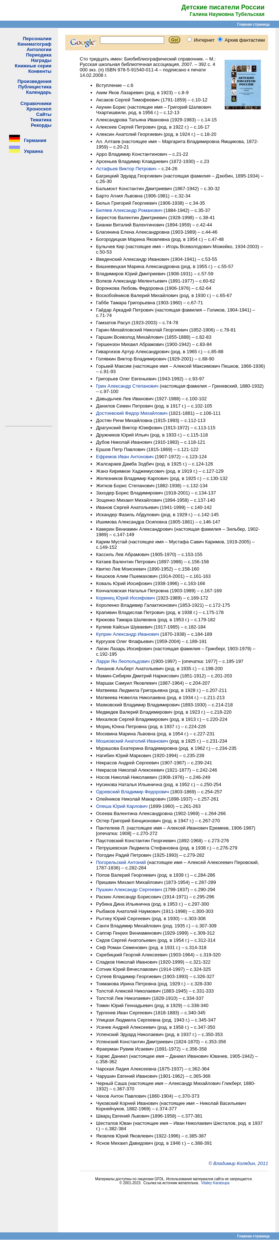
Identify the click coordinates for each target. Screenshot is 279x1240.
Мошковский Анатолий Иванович (132, 741)
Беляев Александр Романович (129, 210)
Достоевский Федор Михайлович (131, 413)
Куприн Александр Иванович (127, 634)
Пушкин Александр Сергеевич (129, 889)
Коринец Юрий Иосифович (125, 598)
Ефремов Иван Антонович (125, 456)
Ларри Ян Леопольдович (123, 661)
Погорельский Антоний (121, 862)
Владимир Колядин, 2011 (240, 1163)
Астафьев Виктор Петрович (126, 168)
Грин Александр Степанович (127, 386)
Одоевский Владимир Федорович (132, 791)
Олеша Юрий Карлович (121, 806)
